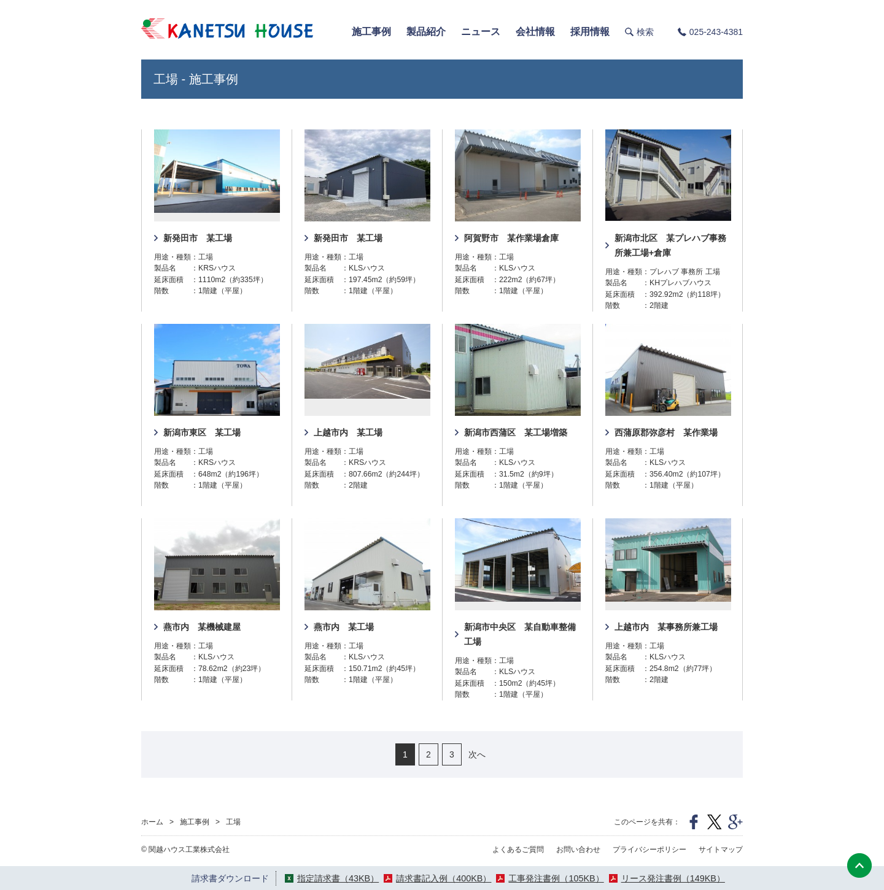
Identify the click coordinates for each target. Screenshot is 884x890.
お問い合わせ (578, 849)
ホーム (152, 822)
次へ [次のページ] (477, 754)
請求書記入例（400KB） (443, 878)
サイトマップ (721, 849)
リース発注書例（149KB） (673, 878)
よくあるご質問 (518, 849)
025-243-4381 (716, 32)
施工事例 (194, 822)
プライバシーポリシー (649, 849)
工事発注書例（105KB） (555, 878)
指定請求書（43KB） (338, 878)
